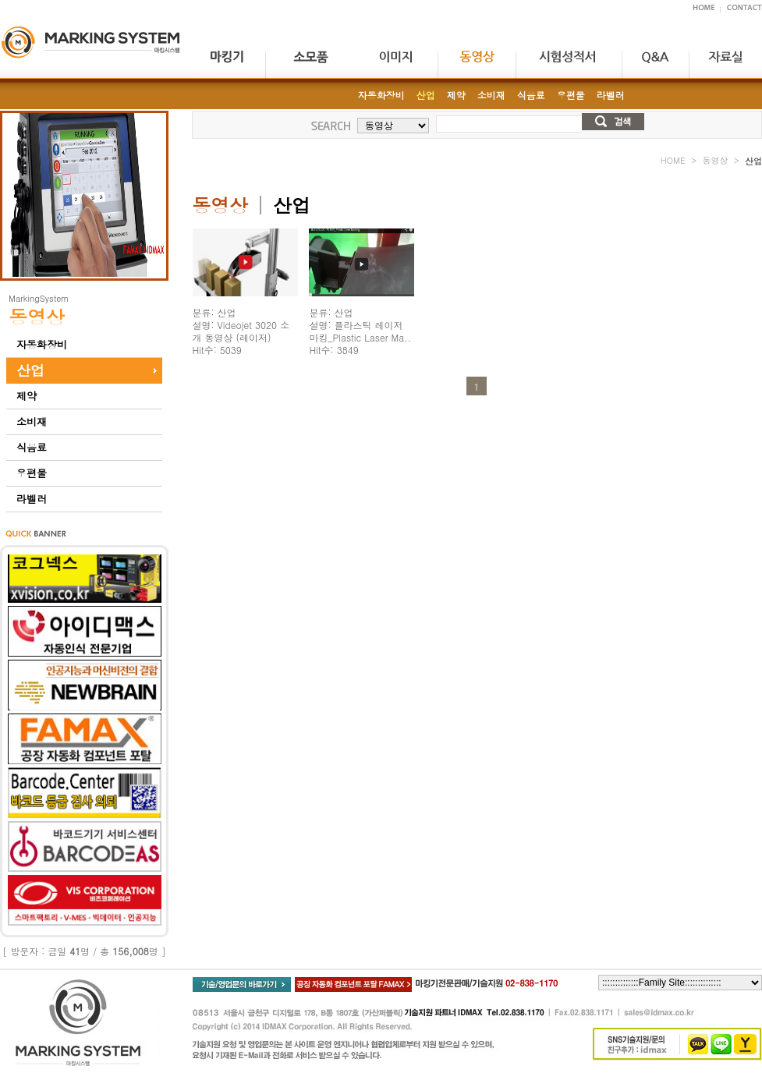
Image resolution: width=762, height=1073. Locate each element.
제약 (26, 395)
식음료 (31, 447)
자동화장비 (41, 344)
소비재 (31, 421)
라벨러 (31, 498)
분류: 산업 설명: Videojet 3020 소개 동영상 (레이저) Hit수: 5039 (241, 331)
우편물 (31, 473)
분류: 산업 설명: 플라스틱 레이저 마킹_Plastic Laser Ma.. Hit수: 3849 (360, 331)
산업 (30, 370)
